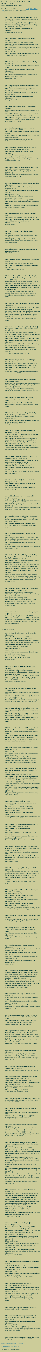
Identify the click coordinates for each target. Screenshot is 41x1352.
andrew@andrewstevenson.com (10, 1346)
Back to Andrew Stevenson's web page (12, 1343)
